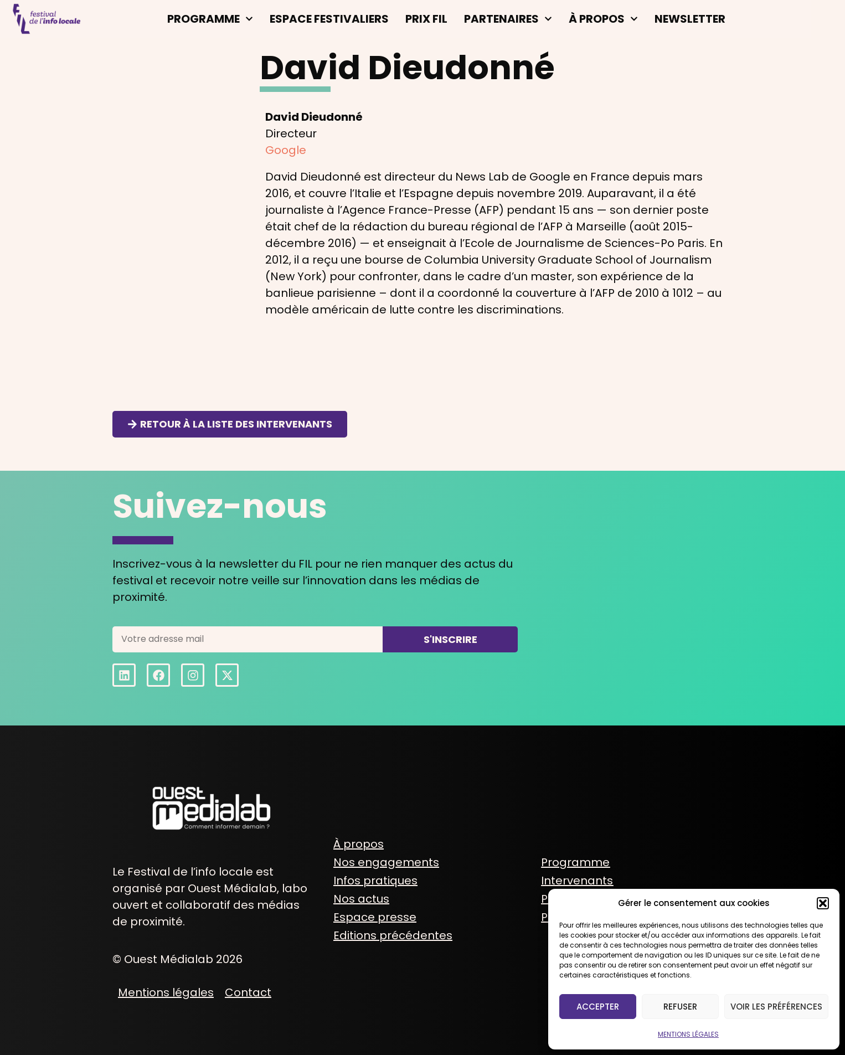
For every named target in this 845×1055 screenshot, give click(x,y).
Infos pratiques (375, 880)
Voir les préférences (776, 1006)
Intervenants (577, 880)
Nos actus (361, 899)
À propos (603, 18)
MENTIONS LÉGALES (688, 1034)
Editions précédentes (392, 935)
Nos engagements (386, 862)
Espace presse (374, 917)
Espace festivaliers (329, 19)
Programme (210, 18)
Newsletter (690, 19)
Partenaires (508, 18)
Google (285, 150)
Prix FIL (426, 19)
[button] (822, 903)
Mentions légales (166, 992)
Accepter (597, 1006)
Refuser (680, 1006)
